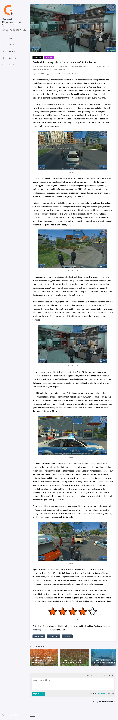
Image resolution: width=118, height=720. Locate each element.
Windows (37, 57)
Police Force (38, 636)
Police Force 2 (54, 636)
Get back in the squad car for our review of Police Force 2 (65, 62)
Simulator (67, 636)
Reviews (49, 57)
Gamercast (7, 19)
